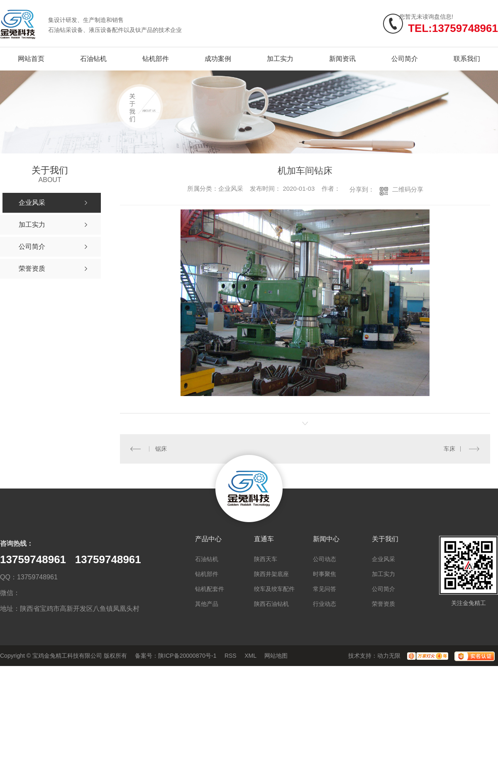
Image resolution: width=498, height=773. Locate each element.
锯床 (161, 448)
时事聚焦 (324, 574)
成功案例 (218, 58)
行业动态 (324, 603)
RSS (231, 655)
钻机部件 (155, 58)
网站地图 (276, 655)
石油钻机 (93, 58)
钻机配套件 (209, 589)
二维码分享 (407, 189)
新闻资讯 (342, 58)
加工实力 (280, 58)
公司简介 (404, 58)
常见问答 (324, 589)
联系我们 (467, 58)
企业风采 (383, 559)
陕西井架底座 (271, 574)
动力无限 (388, 655)
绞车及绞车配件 (274, 589)
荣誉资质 (383, 603)
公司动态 (324, 559)
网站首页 (31, 58)
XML (250, 655)
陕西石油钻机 (271, 603)
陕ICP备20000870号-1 (187, 655)
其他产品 (206, 603)
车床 (449, 448)
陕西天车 (265, 559)
